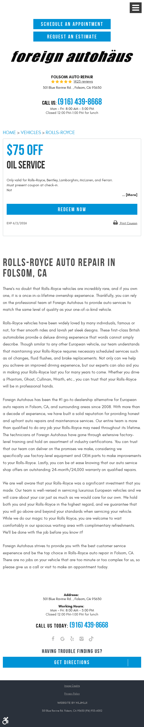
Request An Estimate (72, 36)
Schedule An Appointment (72, 24)
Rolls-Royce (60, 132)
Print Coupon (128, 223)
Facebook (53, 639)
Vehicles (31, 132)
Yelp (72, 639)
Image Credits (72, 685)
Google (62, 639)
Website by (72, 702)
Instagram (81, 639)
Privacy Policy (72, 693)
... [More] (129, 195)
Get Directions (72, 662)
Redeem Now (72, 209)
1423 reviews (83, 81)
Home (9, 132)
